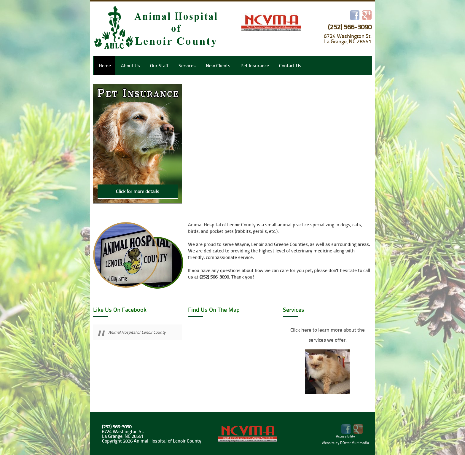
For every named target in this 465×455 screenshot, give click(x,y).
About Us (130, 65)
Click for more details (137, 191)
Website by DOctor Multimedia (345, 442)
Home (105, 65)
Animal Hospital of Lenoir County (137, 332)
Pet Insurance (255, 65)
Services (187, 65)
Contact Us (290, 65)
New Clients (218, 65)
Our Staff (159, 65)
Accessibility (345, 436)
